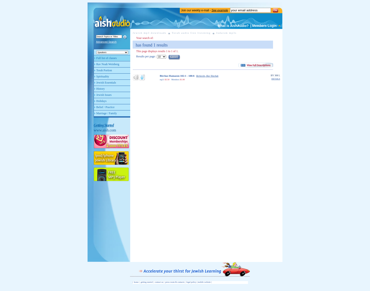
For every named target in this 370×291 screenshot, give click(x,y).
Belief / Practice (105, 107)
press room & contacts (175, 282)
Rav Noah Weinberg (107, 64)
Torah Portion (104, 70)
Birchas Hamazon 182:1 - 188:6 (177, 75)
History (100, 88)
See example (219, 10)
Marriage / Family (106, 113)
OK (275, 10)
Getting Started (104, 125)
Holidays (101, 101)
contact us (159, 282)
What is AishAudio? (233, 26)
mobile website (204, 282)
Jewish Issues (104, 95)
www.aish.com (105, 130)
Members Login (264, 26)
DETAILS (275, 79)
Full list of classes (106, 58)
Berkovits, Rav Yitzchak (207, 76)
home (136, 282)
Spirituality (102, 76)
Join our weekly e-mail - (204, 10)
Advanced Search (106, 41)
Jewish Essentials (106, 82)
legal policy (191, 282)
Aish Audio (112, 18)
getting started (147, 282)
